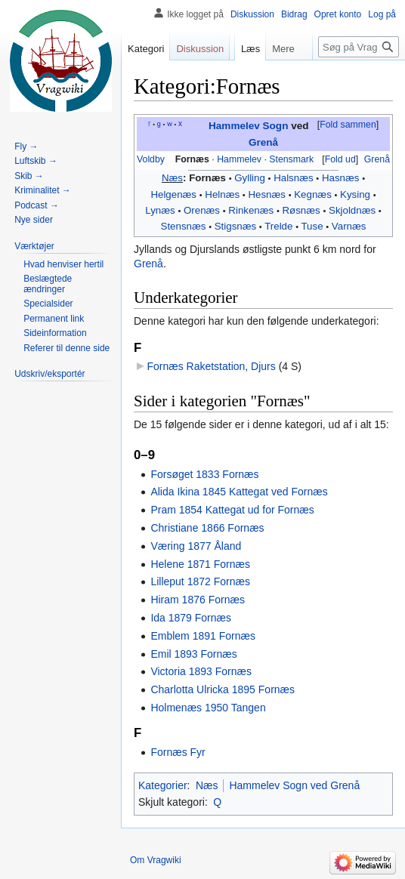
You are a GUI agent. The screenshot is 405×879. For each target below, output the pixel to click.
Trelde (278, 226)
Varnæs (349, 226)
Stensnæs (183, 226)
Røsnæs (301, 210)
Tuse (312, 226)
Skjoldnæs (352, 210)
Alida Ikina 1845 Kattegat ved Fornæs (238, 492)
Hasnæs (341, 178)
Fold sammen (348, 124)
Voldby (151, 159)
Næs (172, 178)
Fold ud (340, 159)
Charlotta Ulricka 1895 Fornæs (222, 689)
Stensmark (291, 159)
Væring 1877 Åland (195, 546)
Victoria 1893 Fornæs (201, 671)
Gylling (249, 178)
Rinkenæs (251, 210)
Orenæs (202, 210)
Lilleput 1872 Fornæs (200, 581)
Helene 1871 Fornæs (200, 564)
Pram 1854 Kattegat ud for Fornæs (232, 510)
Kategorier (162, 785)
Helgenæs (173, 194)
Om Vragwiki (155, 860)
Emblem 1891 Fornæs (202, 636)
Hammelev (239, 159)
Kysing (355, 194)
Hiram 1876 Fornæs (197, 600)
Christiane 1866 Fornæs (207, 528)
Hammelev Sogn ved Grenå (294, 785)
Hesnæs (267, 194)
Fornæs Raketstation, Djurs (211, 366)
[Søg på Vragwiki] (358, 46)
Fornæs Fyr (177, 752)
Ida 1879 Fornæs (190, 618)
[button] (347, 125)
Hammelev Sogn (248, 125)
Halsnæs (293, 178)
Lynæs (160, 210)
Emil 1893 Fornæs (193, 654)
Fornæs (192, 159)
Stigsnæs (235, 226)
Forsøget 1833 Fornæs (204, 474)
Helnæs (222, 194)
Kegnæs (313, 194)
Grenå (263, 142)
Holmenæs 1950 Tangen (207, 708)
